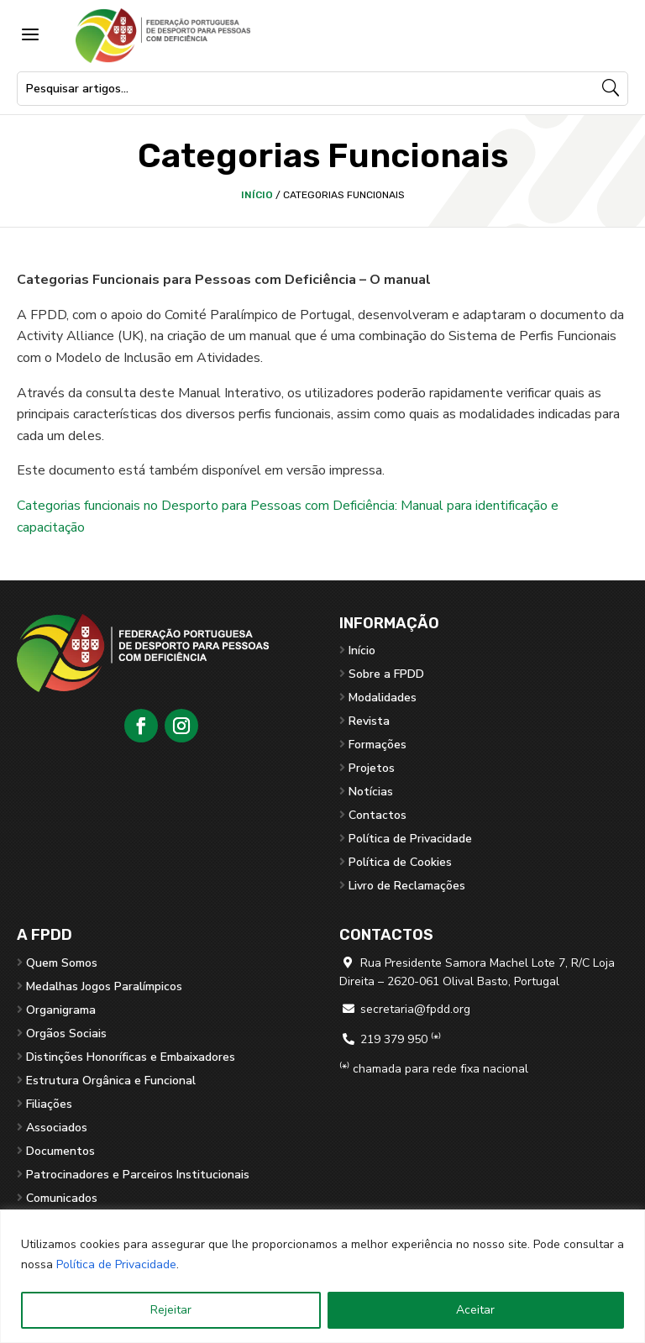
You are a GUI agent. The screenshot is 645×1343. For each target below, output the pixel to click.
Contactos (377, 815)
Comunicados (61, 1198)
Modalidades (383, 698)
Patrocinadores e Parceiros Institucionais (137, 1175)
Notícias (371, 792)
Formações (377, 745)
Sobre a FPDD (386, 674)
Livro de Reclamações (407, 886)
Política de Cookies (400, 862)
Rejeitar (170, 1310)
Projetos (372, 768)
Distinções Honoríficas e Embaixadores (130, 1057)
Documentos (60, 1151)
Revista (369, 721)
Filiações (49, 1104)
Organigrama (61, 1010)
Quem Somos (61, 963)
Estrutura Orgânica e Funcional (111, 1081)
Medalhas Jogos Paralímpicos (104, 986)
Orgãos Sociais (66, 1033)
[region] (322, 1276)
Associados (56, 1128)
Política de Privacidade (116, 1264)
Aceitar (475, 1310)
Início (257, 195)
